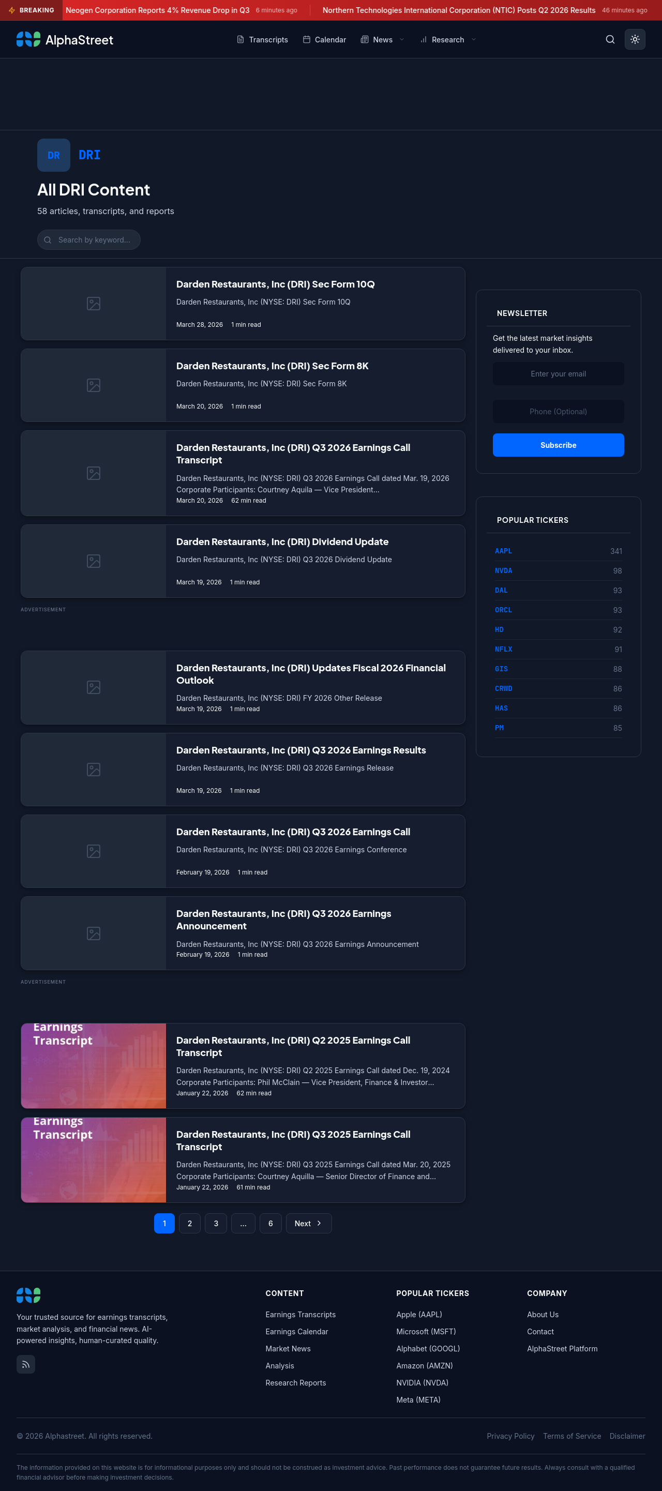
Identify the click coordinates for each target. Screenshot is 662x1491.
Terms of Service (572, 1436)
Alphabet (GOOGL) (428, 1348)
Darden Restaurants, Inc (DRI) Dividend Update (282, 541)
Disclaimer (627, 1436)
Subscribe (558, 445)
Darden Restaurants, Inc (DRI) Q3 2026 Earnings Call (293, 831)
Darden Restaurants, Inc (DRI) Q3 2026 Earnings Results (301, 750)
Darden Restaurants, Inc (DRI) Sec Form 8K (272, 365)
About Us (543, 1314)
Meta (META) (418, 1399)
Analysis (280, 1365)
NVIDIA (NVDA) (422, 1382)
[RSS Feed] (26, 1364)
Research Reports (296, 1382)
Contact (540, 1331)
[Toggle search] (610, 39)
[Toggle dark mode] (635, 39)
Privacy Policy (511, 1436)
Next (309, 1223)
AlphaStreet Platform (562, 1348)
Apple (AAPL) (419, 1314)
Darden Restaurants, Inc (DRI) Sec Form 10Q (275, 284)
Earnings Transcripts (301, 1314)
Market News (288, 1348)
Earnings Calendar (297, 1331)
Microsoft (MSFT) (426, 1331)
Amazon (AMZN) (424, 1365)
